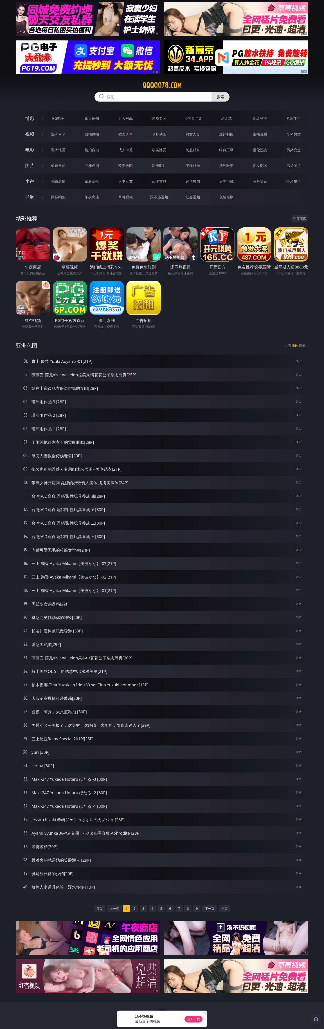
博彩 (29, 118)
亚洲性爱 (58, 149)
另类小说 (226, 181)
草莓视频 (125, 197)
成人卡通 (125, 149)
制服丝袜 (193, 149)
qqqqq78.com (162, 85)
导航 (29, 197)
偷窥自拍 (58, 165)
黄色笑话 (260, 181)
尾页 (224, 908)
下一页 (209, 908)
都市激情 (58, 181)
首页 (99, 908)
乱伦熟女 (260, 149)
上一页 (114, 908)
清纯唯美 (226, 165)
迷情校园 (193, 181)
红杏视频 (193, 197)
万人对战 (125, 118)
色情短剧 (226, 197)
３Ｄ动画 (159, 134)
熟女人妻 (193, 134)
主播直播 (260, 134)
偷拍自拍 (92, 149)
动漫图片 (159, 165)
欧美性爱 (159, 149)
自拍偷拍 (92, 134)
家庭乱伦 (92, 181)
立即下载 (193, 1019)
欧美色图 (125, 165)
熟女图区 (260, 165)
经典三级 (226, 149)
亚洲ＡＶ (58, 134)
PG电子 (58, 118)
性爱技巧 (293, 181)
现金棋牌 (260, 118)
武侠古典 (159, 181)
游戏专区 (159, 118)
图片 (29, 165)
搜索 (220, 96)
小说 (29, 181)
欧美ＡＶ (125, 134)
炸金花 (226, 118)
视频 (29, 134)
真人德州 (92, 118)
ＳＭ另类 (293, 134)
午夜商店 (92, 197)
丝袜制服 (226, 134)
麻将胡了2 (192, 118)
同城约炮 (58, 197)
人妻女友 (125, 181)
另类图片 (293, 165)
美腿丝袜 (193, 165)
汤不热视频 (159, 197)
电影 (29, 150)
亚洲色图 (92, 165)
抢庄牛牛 (293, 118)
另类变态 (293, 149)
